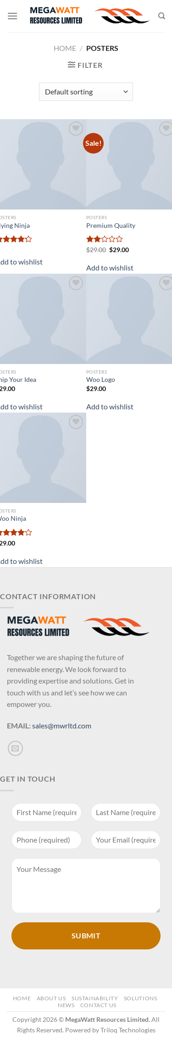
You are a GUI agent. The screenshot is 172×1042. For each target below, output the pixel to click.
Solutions (140, 998)
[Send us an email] (15, 748)
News (66, 1005)
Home (65, 48)
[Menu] (12, 16)
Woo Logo (100, 379)
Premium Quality (110, 225)
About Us (51, 998)
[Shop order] (86, 92)
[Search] (161, 16)
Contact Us (98, 1005)
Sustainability (95, 998)
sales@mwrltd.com (61, 725)
